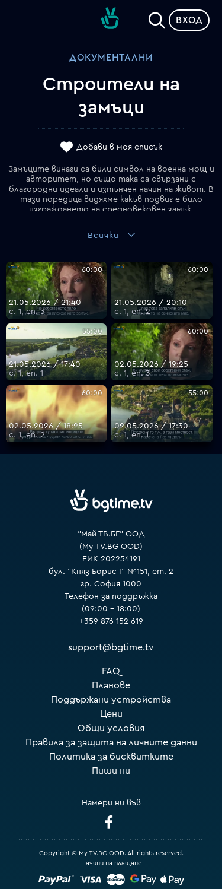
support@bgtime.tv (111, 647)
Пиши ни (111, 771)
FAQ (111, 671)
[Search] (157, 17)
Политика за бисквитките (111, 756)
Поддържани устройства (111, 699)
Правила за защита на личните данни (111, 742)
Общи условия (111, 728)
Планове (111, 685)
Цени (111, 714)
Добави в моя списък (119, 147)
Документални (111, 57)
